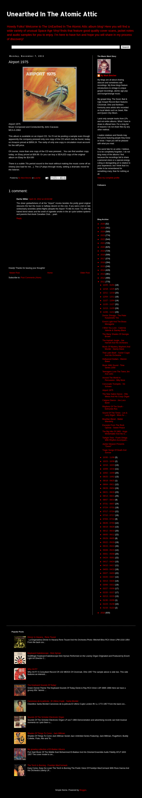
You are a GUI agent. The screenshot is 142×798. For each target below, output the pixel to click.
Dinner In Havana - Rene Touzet (42, 637)
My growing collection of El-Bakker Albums (46, 749)
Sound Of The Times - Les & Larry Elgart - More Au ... (114, 414)
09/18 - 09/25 (109, 480)
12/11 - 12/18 (109, 293)
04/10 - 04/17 (109, 565)
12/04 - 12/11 (109, 297)
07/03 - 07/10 (109, 519)
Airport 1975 (107, 390)
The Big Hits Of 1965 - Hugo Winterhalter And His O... (114, 432)
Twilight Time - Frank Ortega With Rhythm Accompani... (115, 439)
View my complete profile (108, 178)
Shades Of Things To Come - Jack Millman (46, 733)
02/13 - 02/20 (109, 596)
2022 (103, 239)
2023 (103, 235)
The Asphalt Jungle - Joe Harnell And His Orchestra (115, 341)
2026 (103, 224)
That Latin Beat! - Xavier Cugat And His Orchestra (116, 354)
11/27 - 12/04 (109, 300)
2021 (103, 243)
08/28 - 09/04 (109, 488)
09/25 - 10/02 (109, 477)
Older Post (85, 273)
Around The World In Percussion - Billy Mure (113, 379)
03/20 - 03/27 (109, 577)
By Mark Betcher (108, 75)
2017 (103, 258)
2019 (103, 251)
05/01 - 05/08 (109, 554)
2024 (103, 231)
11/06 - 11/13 (109, 312)
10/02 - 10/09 (109, 473)
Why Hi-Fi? (32, 669)
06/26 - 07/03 (109, 523)
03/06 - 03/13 (109, 585)
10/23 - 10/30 (109, 461)
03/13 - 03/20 (109, 581)
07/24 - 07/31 (109, 507)
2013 (103, 274)
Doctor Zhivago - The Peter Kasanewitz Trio (114, 316)
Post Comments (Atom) (31, 277)
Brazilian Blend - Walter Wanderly (112, 420)
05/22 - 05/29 (109, 542)
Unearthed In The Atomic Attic (52, 14)
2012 (103, 278)
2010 (103, 613)
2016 (103, 262)
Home (50, 273)
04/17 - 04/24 (109, 561)
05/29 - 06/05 (109, 538)
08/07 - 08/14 (109, 500)
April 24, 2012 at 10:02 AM (40, 199)
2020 (103, 247)
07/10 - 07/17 (109, 515)
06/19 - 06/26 (109, 527)
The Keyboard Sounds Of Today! (42, 685)
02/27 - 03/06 (109, 588)
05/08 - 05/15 (109, 550)
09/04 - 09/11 (109, 484)
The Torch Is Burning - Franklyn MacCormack (47, 765)
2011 (103, 282)
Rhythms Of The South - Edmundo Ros (113, 407)
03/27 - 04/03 (109, 573)
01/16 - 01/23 (109, 608)
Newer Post (14, 273)
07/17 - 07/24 (109, 511)
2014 (103, 270)
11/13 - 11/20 (109, 308)
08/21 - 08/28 (109, 492)
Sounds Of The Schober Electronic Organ (46, 717)
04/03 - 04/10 (109, 569)
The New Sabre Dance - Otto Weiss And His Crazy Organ (115, 395)
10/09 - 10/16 (109, 469)
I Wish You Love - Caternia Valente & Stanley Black (114, 329)
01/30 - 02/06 (109, 600)
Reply (19, 218)
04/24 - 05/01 (109, 558)
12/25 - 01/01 (109, 285)
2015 (103, 266)
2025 (103, 228)
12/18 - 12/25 (109, 289)
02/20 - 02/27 (109, 592)
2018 (103, 255)
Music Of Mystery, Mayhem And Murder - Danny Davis (116, 348)
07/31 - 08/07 (109, 504)
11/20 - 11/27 (109, 304)
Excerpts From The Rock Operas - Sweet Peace (113, 426)
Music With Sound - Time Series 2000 (113, 366)
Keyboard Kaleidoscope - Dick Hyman (44, 653)
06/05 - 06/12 (109, 534)
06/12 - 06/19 (109, 531)
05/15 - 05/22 (109, 546)
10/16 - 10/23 (109, 465)
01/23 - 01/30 (109, 604)
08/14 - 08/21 (109, 496)
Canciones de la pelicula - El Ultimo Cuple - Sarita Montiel (53, 701)
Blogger (82, 790)
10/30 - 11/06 (109, 457)
